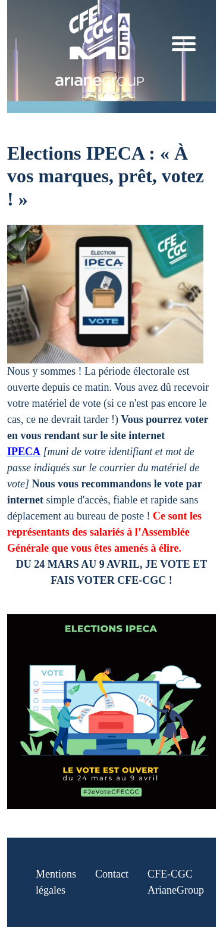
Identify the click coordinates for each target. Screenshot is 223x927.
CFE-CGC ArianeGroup (175, 882)
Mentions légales (56, 882)
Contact (111, 874)
